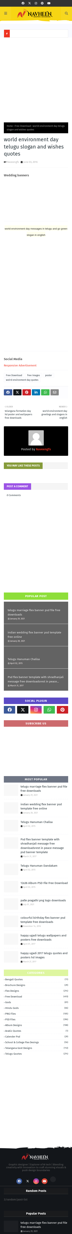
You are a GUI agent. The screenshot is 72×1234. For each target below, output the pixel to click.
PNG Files (36, 1013)
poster (48, 375)
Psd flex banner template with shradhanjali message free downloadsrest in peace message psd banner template (36, 679)
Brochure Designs (36, 985)
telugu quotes (36, 1053)
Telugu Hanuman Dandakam (39, 865)
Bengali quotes (36, 979)
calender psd (36, 1036)
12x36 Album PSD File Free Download (44, 883)
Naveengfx (13, 162)
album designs (36, 1025)
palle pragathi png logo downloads (43, 900)
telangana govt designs (36, 1048)
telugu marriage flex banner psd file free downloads (34, 612)
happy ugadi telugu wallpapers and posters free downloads (43, 938)
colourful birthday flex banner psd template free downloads (43, 920)
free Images (33, 375)
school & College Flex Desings (36, 1042)
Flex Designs (36, 990)
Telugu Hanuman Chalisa (24, 659)
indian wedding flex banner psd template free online (34, 635)
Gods (36, 1002)
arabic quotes (36, 1030)
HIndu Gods (36, 1008)
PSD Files (36, 1019)
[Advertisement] (36, 79)
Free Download (23, 126)
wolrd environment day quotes (22, 380)
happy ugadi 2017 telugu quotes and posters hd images (44, 955)
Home (10, 126)
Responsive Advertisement (20, 365)
